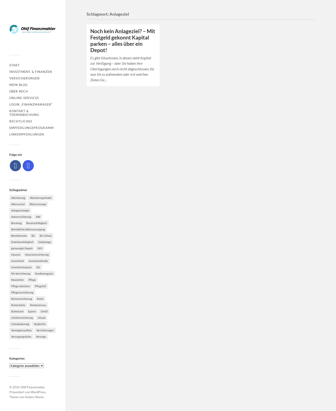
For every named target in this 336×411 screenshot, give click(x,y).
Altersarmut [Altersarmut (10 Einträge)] (18, 204)
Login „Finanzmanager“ (31, 104)
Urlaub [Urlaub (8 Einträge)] (41, 317)
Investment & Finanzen (30, 72)
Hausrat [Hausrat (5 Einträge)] (15, 254)
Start (14, 65)
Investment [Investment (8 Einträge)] (17, 260)
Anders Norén (34, 397)
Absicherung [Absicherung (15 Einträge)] (18, 197)
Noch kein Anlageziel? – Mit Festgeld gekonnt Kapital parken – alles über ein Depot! (122, 40)
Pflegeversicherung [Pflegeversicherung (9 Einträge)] (22, 292)
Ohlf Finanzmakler (33, 387)
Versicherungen (24, 78)
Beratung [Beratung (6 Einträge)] (16, 223)
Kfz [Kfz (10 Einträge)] (38, 267)
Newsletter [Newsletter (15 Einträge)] (17, 279)
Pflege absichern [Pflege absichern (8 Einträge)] (20, 286)
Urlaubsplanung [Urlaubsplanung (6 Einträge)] (20, 323)
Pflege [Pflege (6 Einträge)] (32, 279)
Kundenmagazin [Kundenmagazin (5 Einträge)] (44, 273)
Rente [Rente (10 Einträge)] (40, 298)
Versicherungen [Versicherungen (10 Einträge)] (45, 330)
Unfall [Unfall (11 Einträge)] (44, 311)
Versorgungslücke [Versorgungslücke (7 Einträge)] (21, 336)
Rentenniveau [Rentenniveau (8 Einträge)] (38, 305)
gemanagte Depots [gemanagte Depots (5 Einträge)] (22, 248)
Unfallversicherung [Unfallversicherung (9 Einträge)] (22, 317)
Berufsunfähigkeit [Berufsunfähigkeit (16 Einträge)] (36, 223)
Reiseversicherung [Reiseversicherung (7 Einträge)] (21, 298)
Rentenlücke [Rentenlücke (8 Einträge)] (18, 305)
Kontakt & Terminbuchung (24, 113)
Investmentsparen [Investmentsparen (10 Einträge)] (21, 267)
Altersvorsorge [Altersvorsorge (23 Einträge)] (37, 204)
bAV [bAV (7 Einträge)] (38, 216)
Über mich (18, 91)
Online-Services (24, 98)
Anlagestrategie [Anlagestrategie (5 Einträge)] (20, 210)
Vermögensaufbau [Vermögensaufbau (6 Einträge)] (21, 330)
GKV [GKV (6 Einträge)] (39, 248)
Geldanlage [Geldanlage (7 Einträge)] (44, 241)
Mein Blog (18, 85)
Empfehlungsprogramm (31, 128)
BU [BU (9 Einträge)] (33, 235)
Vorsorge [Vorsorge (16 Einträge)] (41, 336)
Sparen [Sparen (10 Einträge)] (32, 311)
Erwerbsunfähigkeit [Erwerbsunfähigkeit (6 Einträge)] (22, 241)
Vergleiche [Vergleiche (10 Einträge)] (40, 323)
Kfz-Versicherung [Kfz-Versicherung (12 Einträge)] (20, 273)
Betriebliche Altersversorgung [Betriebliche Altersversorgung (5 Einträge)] (28, 229)
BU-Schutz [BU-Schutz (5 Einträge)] (46, 235)
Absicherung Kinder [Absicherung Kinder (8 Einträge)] (41, 197)
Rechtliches (20, 121)
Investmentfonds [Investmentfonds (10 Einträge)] (38, 260)
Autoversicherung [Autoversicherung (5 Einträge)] (21, 216)
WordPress (38, 392)
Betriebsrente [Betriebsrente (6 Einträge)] (19, 235)
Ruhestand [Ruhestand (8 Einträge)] (17, 311)
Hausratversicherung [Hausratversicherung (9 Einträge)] (37, 254)
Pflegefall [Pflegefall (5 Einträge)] (40, 286)
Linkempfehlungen (26, 134)
